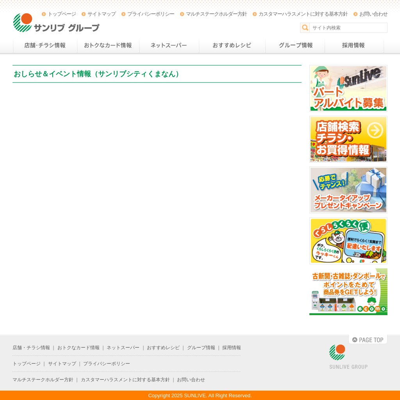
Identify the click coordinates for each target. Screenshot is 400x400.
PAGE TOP (368, 339)
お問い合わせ (373, 14)
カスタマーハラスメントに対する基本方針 (303, 14)
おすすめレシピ (232, 45)
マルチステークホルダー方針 (216, 14)
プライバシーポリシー (150, 14)
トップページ (62, 14)
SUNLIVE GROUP (348, 357)
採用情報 (354, 45)
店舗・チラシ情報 (44, 45)
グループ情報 (295, 45)
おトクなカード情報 (108, 45)
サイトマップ (102, 14)
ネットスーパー (169, 45)
